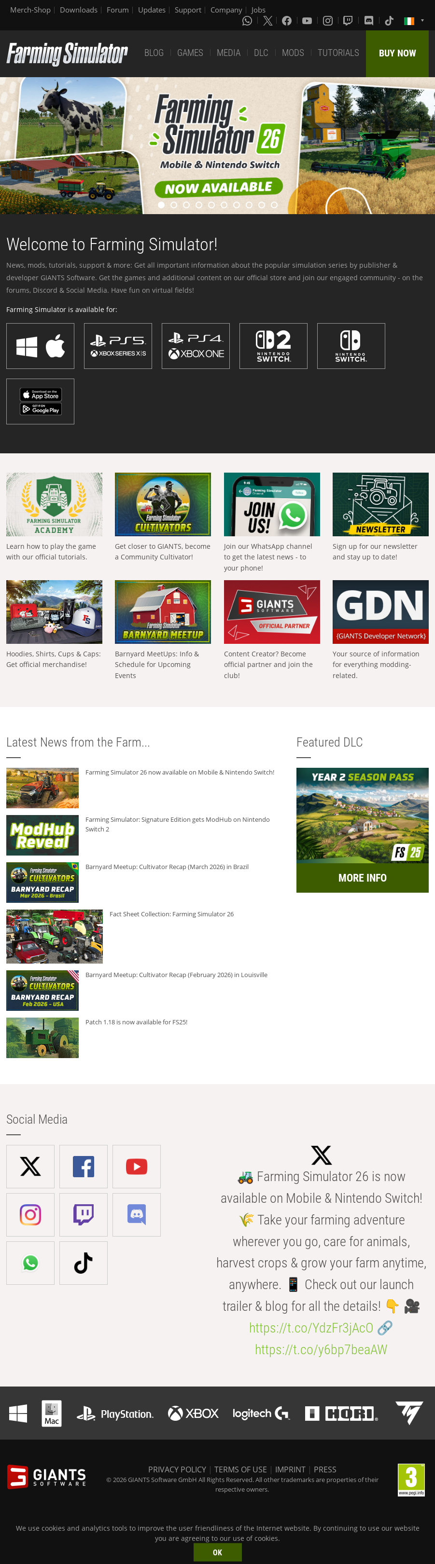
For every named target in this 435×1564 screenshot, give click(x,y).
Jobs (259, 9)
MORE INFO (362, 878)
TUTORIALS (338, 52)
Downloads (79, 9)
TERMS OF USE (240, 1469)
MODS (293, 52)
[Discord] (370, 20)
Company (226, 9)
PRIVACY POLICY (177, 1469)
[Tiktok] (390, 20)
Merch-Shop (30, 9)
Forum (118, 9)
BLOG (154, 52)
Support (188, 9)
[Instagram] (329, 20)
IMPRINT (290, 1469)
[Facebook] (288, 20)
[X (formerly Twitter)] (268, 20)
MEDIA (228, 52)
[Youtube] (308, 20)
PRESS (325, 1469)
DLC (261, 52)
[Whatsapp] (248, 20)
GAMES (190, 52)
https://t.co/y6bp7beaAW (321, 1350)
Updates (152, 9)
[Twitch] (349, 20)
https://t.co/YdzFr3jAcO (311, 1328)
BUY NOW (397, 53)
